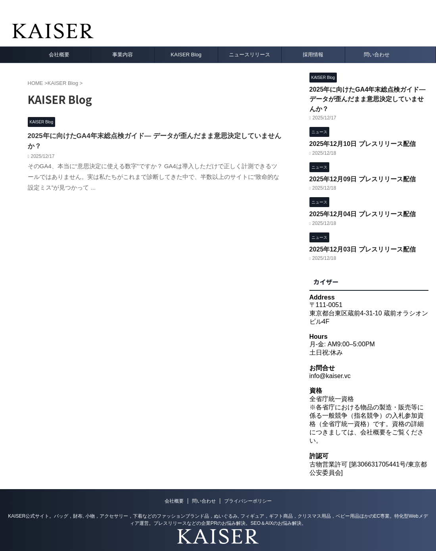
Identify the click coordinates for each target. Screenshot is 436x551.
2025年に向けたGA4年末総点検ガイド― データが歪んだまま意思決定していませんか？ (153, 135)
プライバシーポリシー (248, 485)
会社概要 (59, 55)
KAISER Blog (186, 55)
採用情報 (313, 55)
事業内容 (122, 55)
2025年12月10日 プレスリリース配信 (359, 131)
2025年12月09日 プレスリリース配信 (359, 164)
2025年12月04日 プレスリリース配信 (359, 199)
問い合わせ (377, 55)
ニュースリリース (249, 55)
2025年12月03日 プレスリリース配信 (359, 232)
